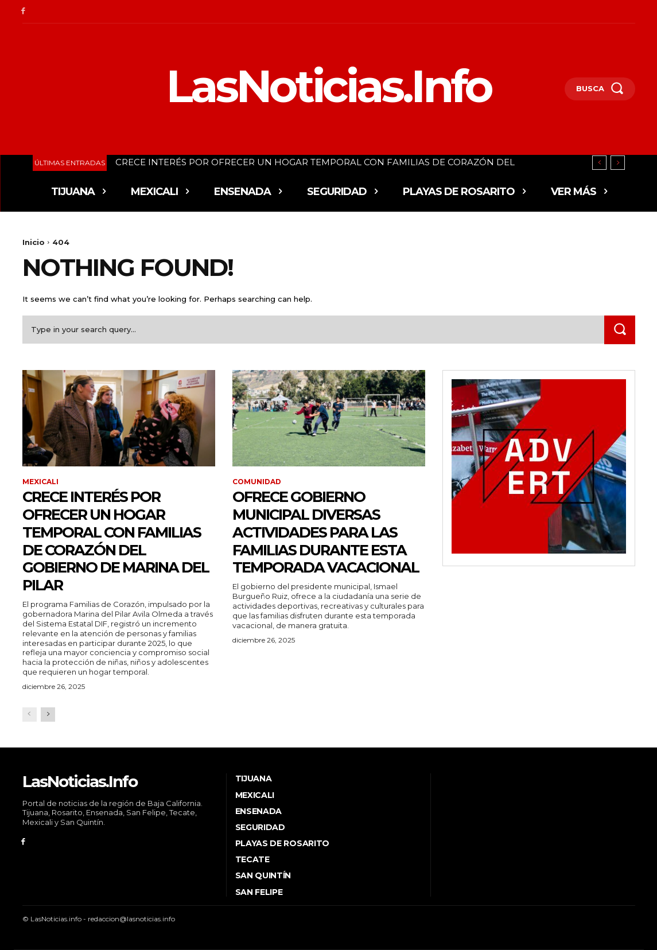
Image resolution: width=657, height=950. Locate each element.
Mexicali (40, 482)
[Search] (619, 330)
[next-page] (48, 714)
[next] (618, 162)
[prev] (599, 162)
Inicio (33, 242)
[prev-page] (29, 714)
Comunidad (256, 482)
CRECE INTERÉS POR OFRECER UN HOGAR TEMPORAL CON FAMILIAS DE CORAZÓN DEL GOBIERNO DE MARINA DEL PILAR (110, 540)
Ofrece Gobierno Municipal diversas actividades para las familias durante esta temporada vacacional (327, 540)
